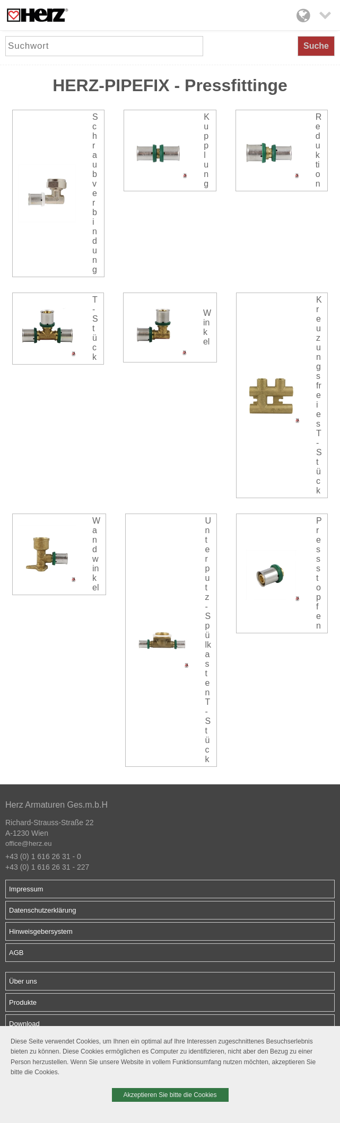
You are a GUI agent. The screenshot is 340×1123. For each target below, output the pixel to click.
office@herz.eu (28, 843)
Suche (316, 45)
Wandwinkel (96, 554)
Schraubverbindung (95, 193)
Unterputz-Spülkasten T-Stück (208, 640)
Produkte (23, 1002)
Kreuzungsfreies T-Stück (319, 395)
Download (24, 1024)
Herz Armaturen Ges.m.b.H (56, 804)
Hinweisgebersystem (41, 931)
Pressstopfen (319, 573)
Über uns (23, 981)
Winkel (207, 327)
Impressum (26, 889)
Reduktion (319, 150)
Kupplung (207, 150)
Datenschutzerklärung (42, 910)
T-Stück (95, 328)
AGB (16, 953)
